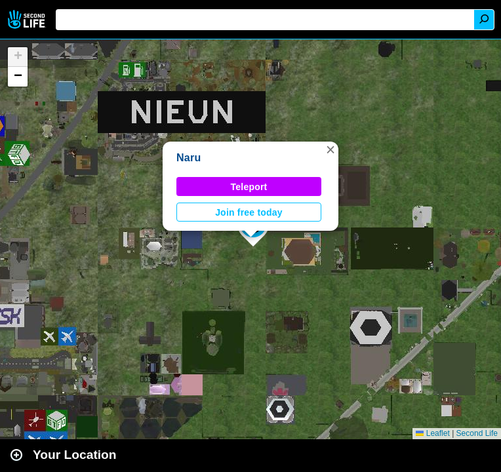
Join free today (249, 212)
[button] (330, 149)
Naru (188, 157)
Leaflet (432, 433)
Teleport (249, 187)
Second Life (28, 19)
